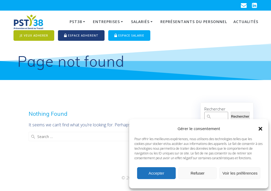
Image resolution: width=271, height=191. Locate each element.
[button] (260, 128)
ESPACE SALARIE (129, 36)
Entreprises (106, 21)
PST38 (76, 21)
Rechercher (214, 109)
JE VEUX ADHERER (34, 35)
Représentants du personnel (193, 21)
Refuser (198, 173)
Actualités (245, 21)
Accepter (156, 173)
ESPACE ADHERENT (81, 36)
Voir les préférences (240, 173)
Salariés (140, 21)
